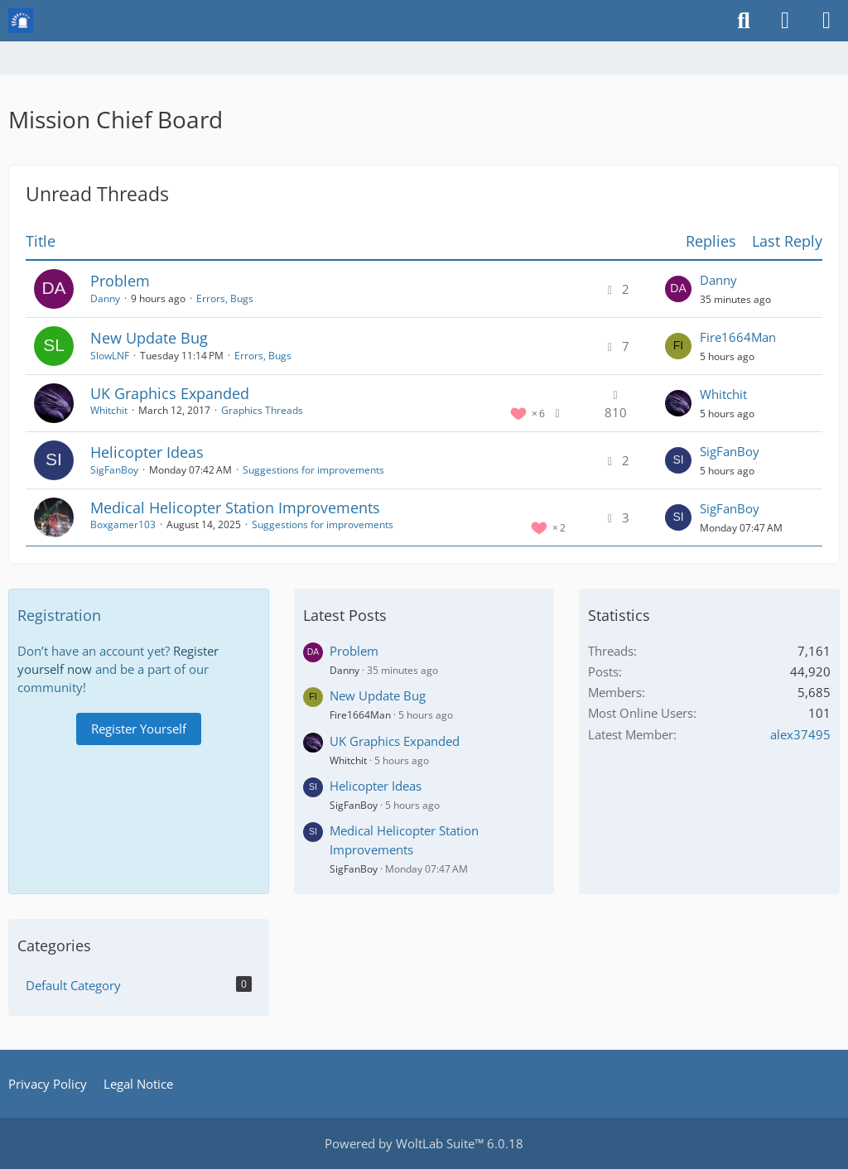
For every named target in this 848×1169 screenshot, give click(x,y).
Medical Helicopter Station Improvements (235, 507)
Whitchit (109, 410)
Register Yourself (138, 728)
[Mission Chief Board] (20, 20)
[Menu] (826, 20)
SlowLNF (109, 356)
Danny (105, 298)
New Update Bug (149, 338)
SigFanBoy (114, 470)
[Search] (743, 20)
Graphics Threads (262, 410)
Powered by (424, 1143)
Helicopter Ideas (147, 452)
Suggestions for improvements (313, 470)
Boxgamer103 (123, 524)
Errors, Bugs (224, 298)
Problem (120, 281)
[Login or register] (785, 20)
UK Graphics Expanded (169, 393)
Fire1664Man (738, 337)
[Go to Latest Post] (678, 289)
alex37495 (800, 734)
